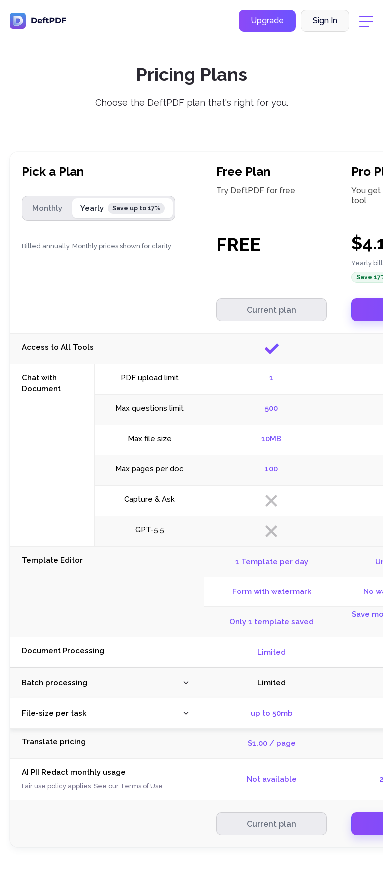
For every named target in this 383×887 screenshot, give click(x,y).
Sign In (325, 21)
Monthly (47, 208)
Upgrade (267, 21)
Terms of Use (141, 786)
